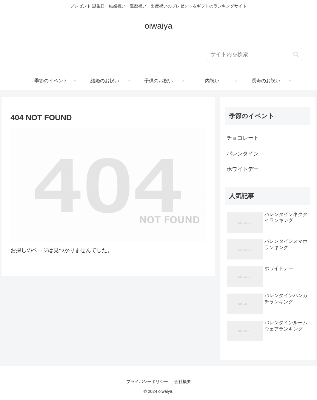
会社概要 (182, 381)
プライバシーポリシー (147, 381)
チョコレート (243, 138)
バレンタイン (243, 154)
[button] (296, 54)
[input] (254, 54)
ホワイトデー (243, 169)
